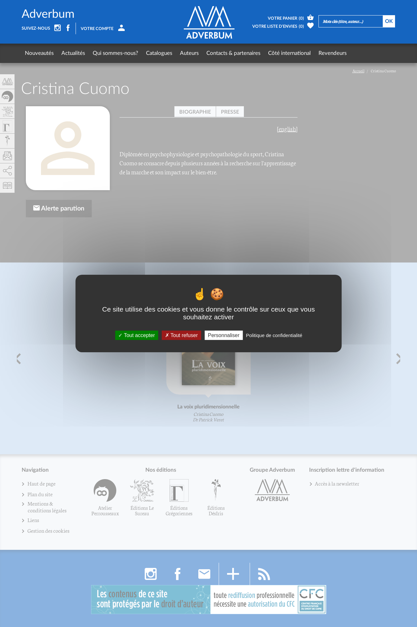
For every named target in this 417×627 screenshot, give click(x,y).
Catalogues (159, 53)
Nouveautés (39, 53)
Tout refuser (181, 335)
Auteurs (189, 53)
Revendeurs (332, 53)
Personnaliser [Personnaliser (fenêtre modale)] (223, 335)
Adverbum (48, 14)
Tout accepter (136, 335)
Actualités (73, 53)
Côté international (289, 53)
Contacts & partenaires (233, 53)
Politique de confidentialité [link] (274, 335)
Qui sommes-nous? (115, 53)
